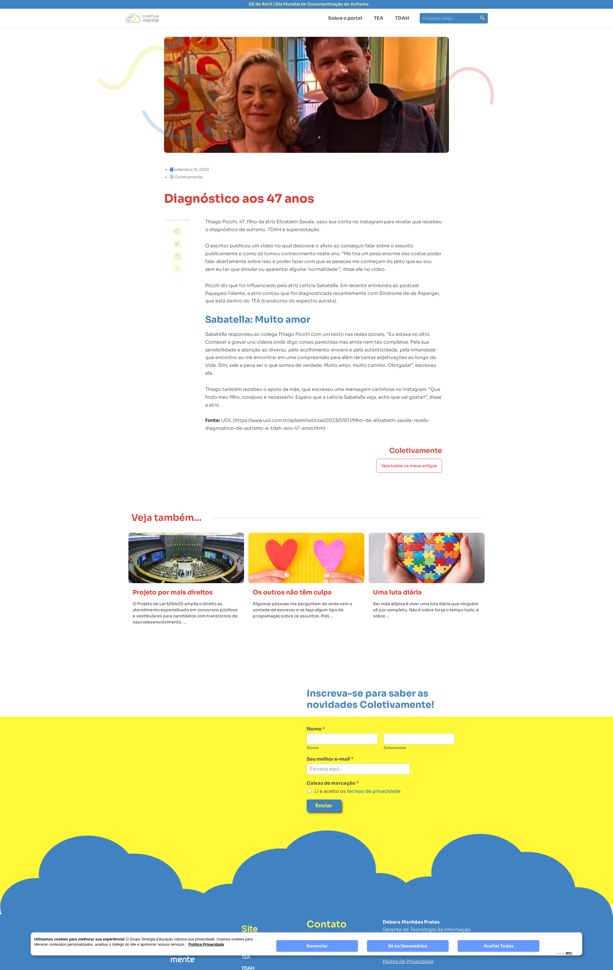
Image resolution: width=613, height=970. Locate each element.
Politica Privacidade (206, 944)
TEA (378, 18)
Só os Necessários (407, 946)
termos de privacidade (373, 802)
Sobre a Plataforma (263, 958)
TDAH (402, 18)
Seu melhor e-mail (330, 771)
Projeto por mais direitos (176, 604)
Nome (316, 741)
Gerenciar (317, 946)
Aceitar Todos (499, 946)
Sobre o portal (345, 18)
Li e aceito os (357, 802)
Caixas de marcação (333, 794)
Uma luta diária (399, 604)
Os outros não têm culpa (295, 604)
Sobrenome (394, 759)
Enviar (323, 817)
